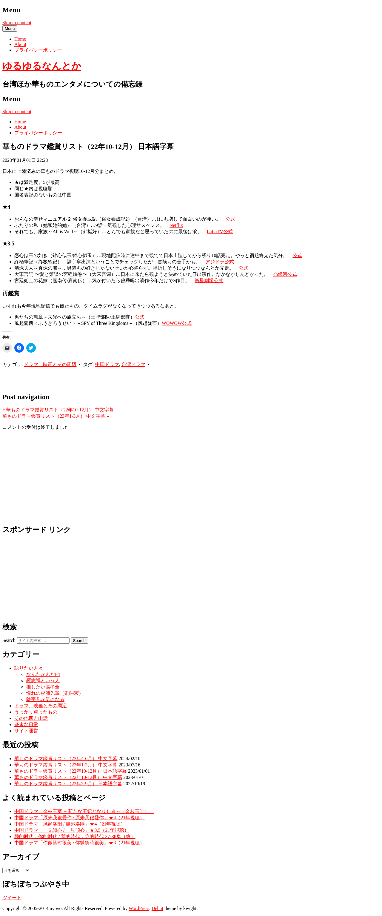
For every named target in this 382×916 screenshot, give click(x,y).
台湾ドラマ (133, 364)
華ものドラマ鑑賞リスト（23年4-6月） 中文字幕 (65, 758)
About (20, 44)
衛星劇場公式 (209, 280)
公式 (230, 219)
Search (9, 640)
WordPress (139, 908)
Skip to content (16, 22)
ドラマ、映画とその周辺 (50, 364)
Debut (157, 908)
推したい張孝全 (43, 686)
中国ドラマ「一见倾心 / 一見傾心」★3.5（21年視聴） (71, 830)
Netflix (176, 225)
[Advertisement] (72, 377)
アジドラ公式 (219, 261)
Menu (10, 28)
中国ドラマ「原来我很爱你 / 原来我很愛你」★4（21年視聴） (79, 817)
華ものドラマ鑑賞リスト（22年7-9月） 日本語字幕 (68, 783)
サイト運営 (26, 730)
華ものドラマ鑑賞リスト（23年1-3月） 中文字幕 (55, 416)
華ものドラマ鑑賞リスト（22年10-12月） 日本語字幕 (70, 771)
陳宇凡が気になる (45, 699)
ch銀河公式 (285, 274)
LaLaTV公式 (220, 231)
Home (20, 39)
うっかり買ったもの (35, 711)
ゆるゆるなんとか (41, 66)
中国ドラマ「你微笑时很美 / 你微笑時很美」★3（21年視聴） (79, 842)
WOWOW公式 (177, 323)
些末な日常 (26, 724)
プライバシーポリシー (38, 50)
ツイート (11, 897)
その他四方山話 (31, 718)
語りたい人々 (28, 668)
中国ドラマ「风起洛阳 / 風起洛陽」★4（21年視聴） (69, 823)
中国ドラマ (107, 364)
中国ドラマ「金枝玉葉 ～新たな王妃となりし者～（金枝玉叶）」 (84, 811)
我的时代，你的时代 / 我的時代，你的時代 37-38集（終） (74, 836)
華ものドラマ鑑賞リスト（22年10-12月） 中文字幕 (58, 409)
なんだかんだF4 (43, 674)
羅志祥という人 (43, 680)
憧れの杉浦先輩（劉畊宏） (55, 693)
